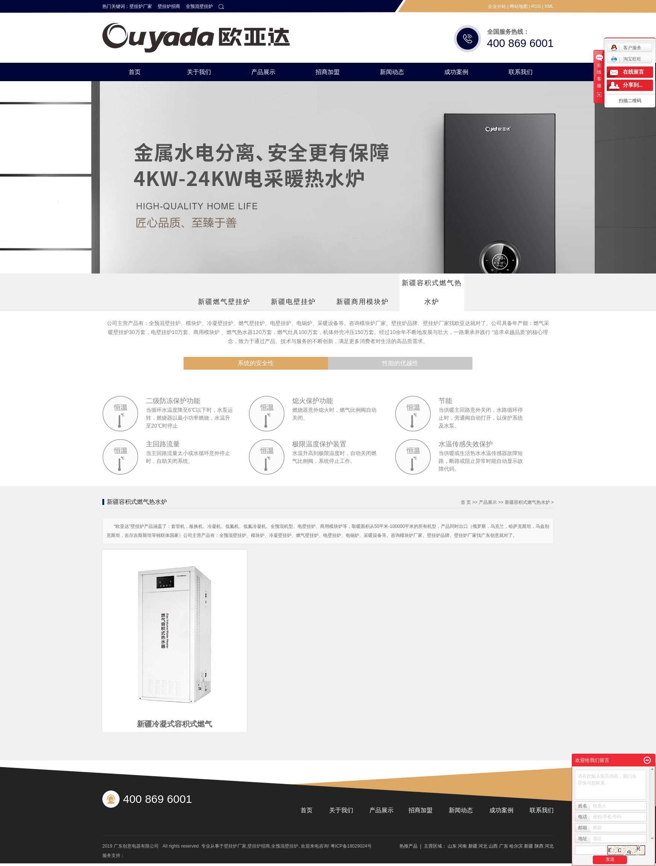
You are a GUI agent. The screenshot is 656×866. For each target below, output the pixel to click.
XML (549, 6)
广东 (503, 846)
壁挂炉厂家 (140, 6)
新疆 (472, 846)
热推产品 (408, 846)
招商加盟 (328, 72)
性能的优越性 (400, 363)
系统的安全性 (256, 363)
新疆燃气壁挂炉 (224, 301)
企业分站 (497, 6)
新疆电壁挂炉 (293, 301)
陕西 (539, 846)
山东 (452, 846)
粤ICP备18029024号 (351, 846)
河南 (462, 846)
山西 (493, 846)
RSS (536, 6)
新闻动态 (392, 72)
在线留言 (633, 72)
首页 (135, 72)
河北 (482, 846)
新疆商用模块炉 (362, 301)
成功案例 (456, 72)
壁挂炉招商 (169, 6)
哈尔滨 (516, 846)
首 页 (466, 502)
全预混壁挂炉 (199, 6)
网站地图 (519, 6)
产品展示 (263, 72)
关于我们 (199, 72)
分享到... (633, 85)
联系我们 (521, 72)
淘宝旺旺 (626, 59)
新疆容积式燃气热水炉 (432, 292)
